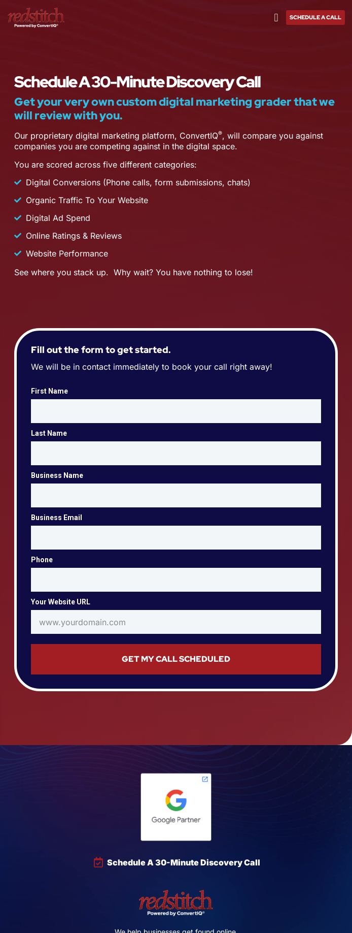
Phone (42, 560)
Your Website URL (60, 602)
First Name (49, 391)
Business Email (56, 517)
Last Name (49, 433)
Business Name (57, 475)
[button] (276, 17)
